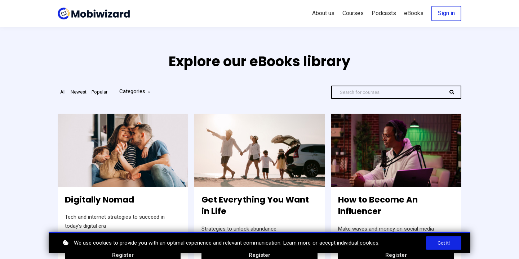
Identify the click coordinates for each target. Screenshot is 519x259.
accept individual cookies (348, 243)
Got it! (444, 243)
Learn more (297, 243)
